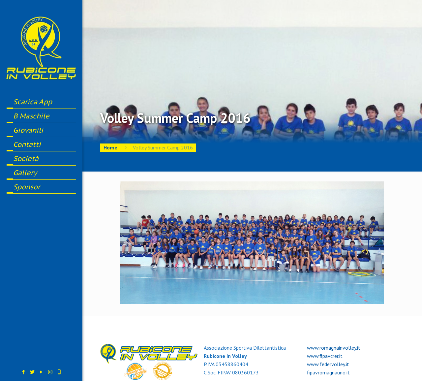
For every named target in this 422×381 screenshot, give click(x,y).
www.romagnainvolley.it (333, 347)
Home (110, 147)
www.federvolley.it (328, 364)
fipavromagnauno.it (328, 372)
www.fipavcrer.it (325, 356)
